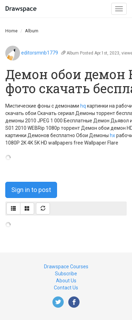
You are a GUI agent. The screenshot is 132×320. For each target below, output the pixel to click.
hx (112, 135)
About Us (66, 280)
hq (83, 106)
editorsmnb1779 (39, 53)
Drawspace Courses (66, 266)
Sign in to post (31, 189)
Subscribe (66, 273)
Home (11, 30)
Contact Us (66, 287)
